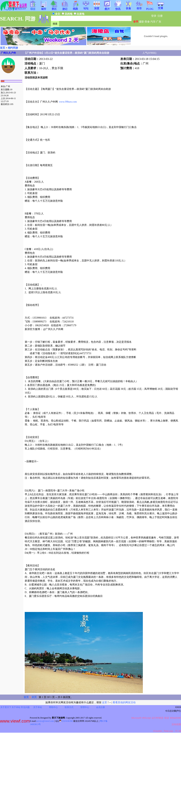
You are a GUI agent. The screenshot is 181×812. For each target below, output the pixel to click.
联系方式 (69, 707)
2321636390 (66, 721)
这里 (104, 702)
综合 (33, 7)
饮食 (128, 7)
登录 (153, 16)
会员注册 (100, 707)
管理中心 (84, 707)
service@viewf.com (45, 721)
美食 (147, 21)
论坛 (86, 7)
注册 (160, 16)
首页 (2, 47)
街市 (139, 7)
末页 (34, 697)
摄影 (141, 21)
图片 (107, 7)
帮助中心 (53, 707)
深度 (96, 7)
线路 (75, 7)
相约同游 (13, 47)
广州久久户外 (8, 53)
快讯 (118, 7)
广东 (158, 21)
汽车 (153, 21)
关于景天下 (5, 707)
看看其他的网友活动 (124, 702)
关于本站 (16, 707)
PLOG (149, 7)
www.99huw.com (68, 101)
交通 (160, 6)
